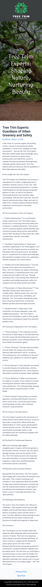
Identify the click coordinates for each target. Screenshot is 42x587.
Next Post (21, 576)
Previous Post (21, 572)
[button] (21, 24)
